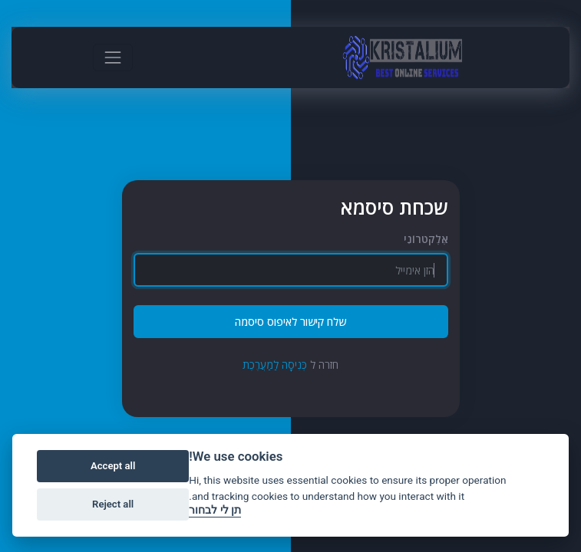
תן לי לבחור (215, 510)
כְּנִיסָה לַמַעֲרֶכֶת (275, 364)
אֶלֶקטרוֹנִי (426, 239)
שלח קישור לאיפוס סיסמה (290, 321)
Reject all (113, 504)
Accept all (113, 466)
